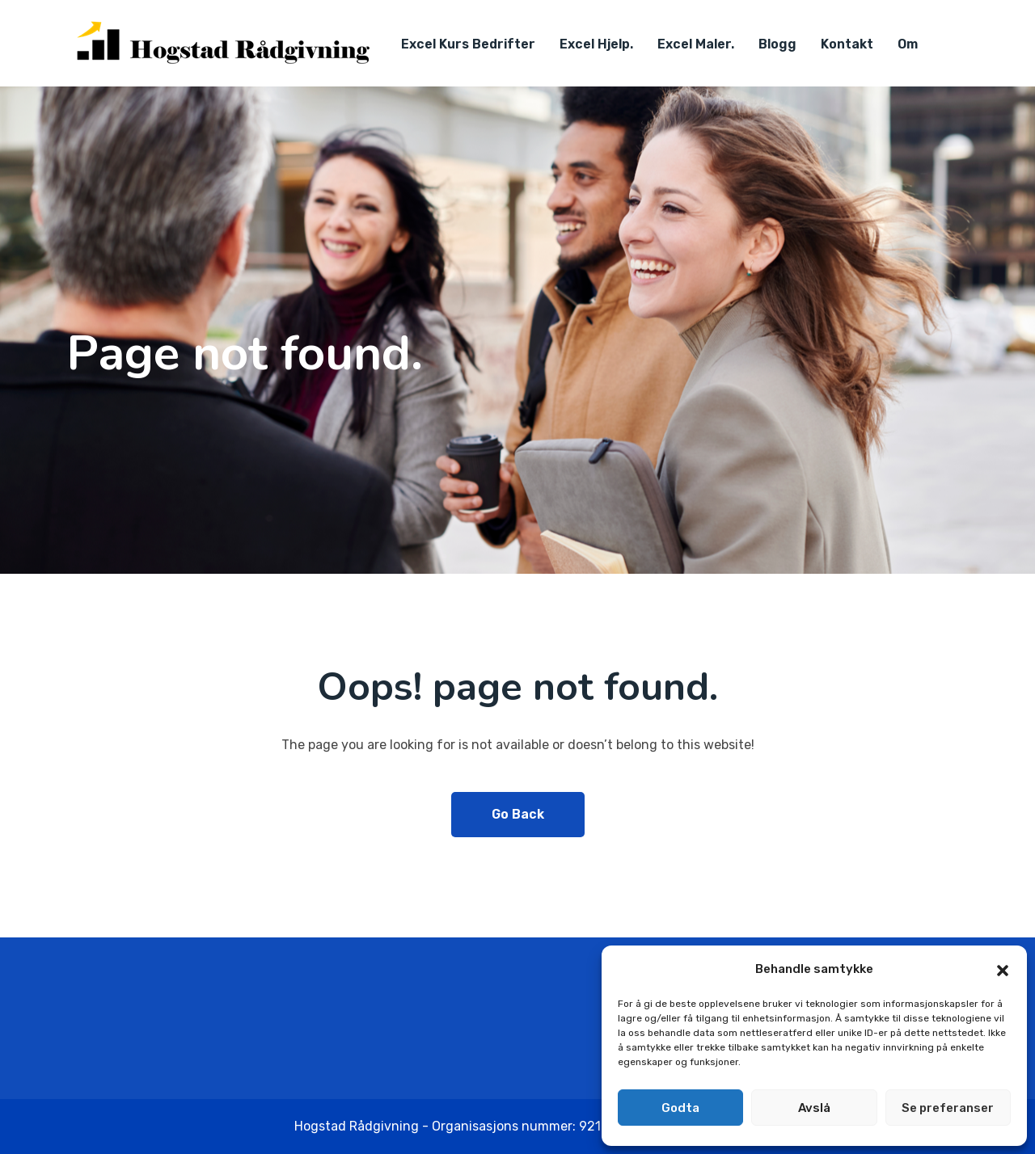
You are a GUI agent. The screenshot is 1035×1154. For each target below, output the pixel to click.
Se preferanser (948, 1108)
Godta (680, 1108)
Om (908, 44)
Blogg (777, 44)
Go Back (518, 814)
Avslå (814, 1108)
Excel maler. (695, 44)
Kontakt (847, 44)
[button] (1003, 969)
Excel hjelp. (596, 44)
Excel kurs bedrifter (468, 44)
